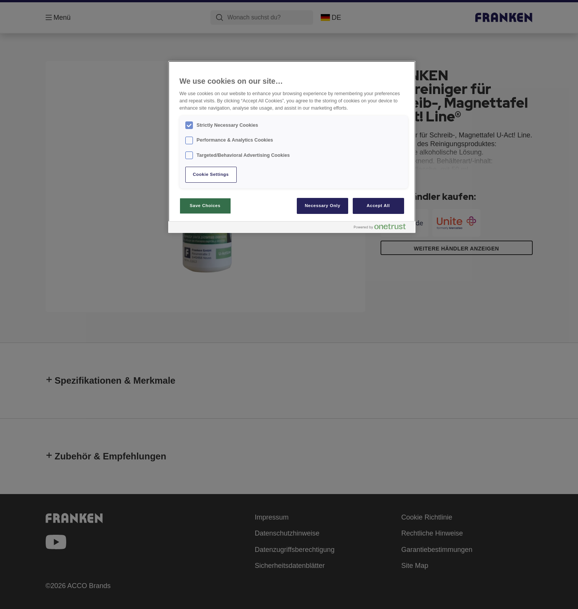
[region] (292, 147)
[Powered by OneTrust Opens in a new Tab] (383, 228)
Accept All (378, 205)
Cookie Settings (211, 174)
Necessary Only (322, 205)
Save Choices (205, 205)
